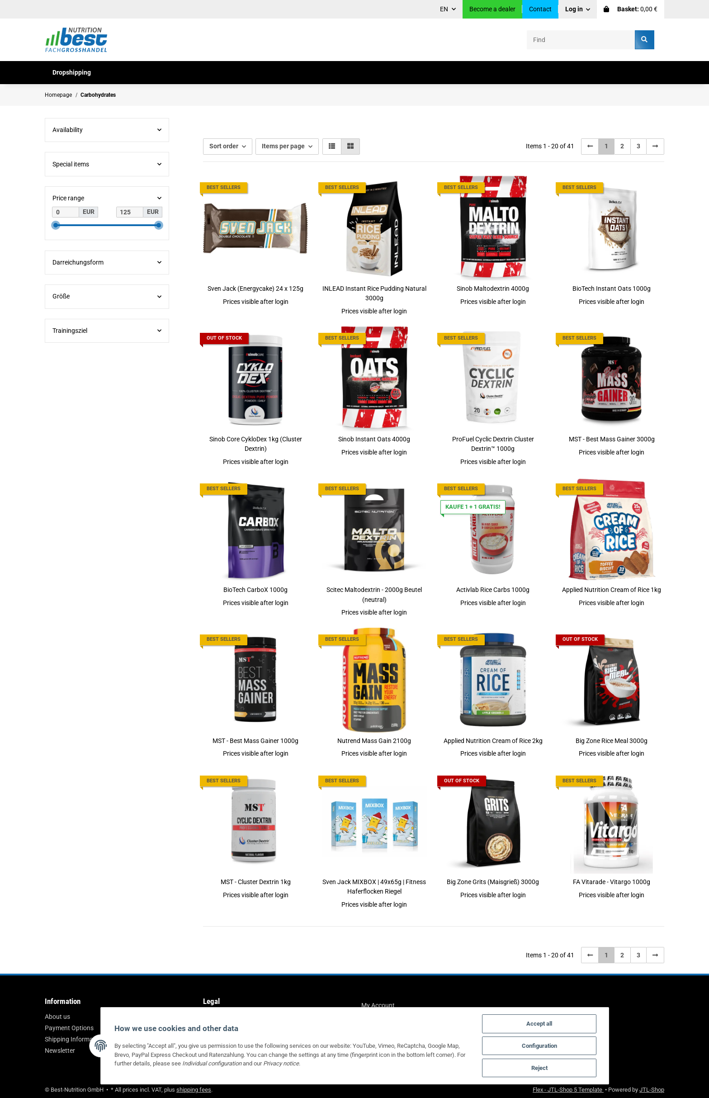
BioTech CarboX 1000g (255, 589)
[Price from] (65, 212)
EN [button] (444, 9)
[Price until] (129, 212)
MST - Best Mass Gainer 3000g (612, 439)
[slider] (55, 225)
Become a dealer (492, 9)
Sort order (223, 146)
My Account (378, 1005)
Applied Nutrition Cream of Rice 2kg (493, 740)
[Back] (590, 146)
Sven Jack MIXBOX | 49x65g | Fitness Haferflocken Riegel (374, 886)
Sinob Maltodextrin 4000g (493, 288)
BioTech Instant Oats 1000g (611, 288)
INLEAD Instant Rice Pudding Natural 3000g (374, 293)
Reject (539, 1068)
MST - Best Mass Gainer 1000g (255, 740)
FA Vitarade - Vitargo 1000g (611, 881)
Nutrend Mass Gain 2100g (374, 740)
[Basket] (630, 9)
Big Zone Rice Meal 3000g (612, 740)
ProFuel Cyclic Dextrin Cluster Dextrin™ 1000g (493, 443)
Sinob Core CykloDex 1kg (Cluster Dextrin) (255, 443)
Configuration (539, 1045)
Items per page (283, 146)
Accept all (539, 1023)
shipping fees (193, 1089)
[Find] (581, 39)
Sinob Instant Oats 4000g (374, 439)
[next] (655, 146)
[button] (577, 9)
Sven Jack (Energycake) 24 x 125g (255, 288)
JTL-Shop (651, 1089)
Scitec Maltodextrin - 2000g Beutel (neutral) (374, 594)
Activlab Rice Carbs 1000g (492, 589)
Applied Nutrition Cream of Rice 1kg (611, 589)
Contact (540, 9)
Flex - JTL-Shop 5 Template (568, 1089)
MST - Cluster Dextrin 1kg (256, 881)
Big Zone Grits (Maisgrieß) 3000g (493, 881)
